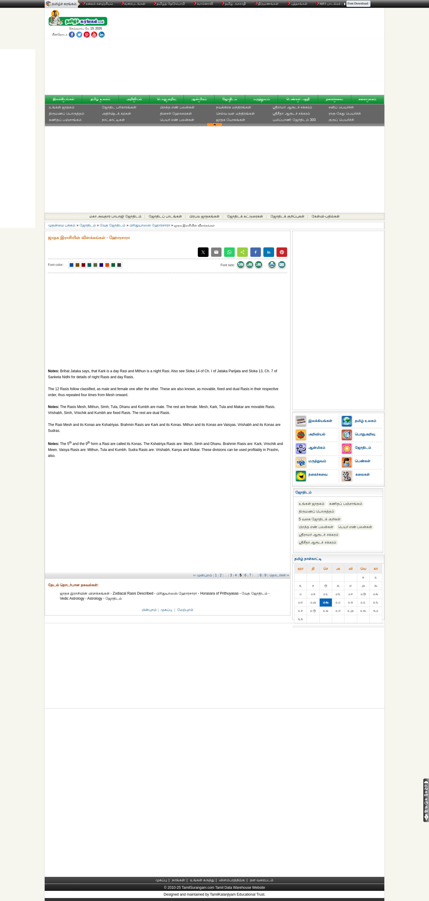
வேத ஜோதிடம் (112, 225)
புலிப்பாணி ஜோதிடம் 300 (294, 120)
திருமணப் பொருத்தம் (66, 113)
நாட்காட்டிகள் (113, 120)
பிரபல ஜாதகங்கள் (204, 216)
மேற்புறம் (185, 610)
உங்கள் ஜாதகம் (61, 107)
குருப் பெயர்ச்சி (341, 120)
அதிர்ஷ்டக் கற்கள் (116, 113)
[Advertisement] (271, 52)
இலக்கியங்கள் (63, 99)
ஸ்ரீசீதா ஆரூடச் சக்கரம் (291, 113)
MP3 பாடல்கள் (329, 3)
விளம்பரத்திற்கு (232, 880)
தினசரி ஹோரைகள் (176, 113)
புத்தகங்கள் (297, 3)
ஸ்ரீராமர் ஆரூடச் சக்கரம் (292, 107)
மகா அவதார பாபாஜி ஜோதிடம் (115, 216)
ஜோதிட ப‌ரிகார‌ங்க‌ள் (119, 107)
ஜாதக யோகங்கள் (230, 120)
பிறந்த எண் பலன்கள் (177, 107)
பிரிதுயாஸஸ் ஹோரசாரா (150, 225)
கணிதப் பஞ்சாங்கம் (65, 120)
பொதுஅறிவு (166, 99)
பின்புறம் (149, 610)
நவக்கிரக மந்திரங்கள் (233, 107)
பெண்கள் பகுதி (298, 99)
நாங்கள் (178, 880)
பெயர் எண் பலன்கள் (177, 120)
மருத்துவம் (261, 99)
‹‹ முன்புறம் (202, 575)
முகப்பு (166, 610)
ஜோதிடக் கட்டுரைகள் (245, 216)
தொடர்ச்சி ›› (279, 575)
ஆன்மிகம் (199, 99)
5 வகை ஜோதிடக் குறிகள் (320, 519)
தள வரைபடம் (261, 880)
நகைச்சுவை (334, 99)
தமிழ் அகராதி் (234, 3)
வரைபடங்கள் (133, 3)
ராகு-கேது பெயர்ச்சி (344, 113)
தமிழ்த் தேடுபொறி (169, 3)
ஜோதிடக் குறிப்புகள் (287, 216)
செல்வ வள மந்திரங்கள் (235, 113)
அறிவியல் (134, 99)
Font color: (55, 264)
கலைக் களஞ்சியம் (97, 3)
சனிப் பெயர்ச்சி (341, 107)
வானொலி (203, 3)
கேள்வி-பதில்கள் (326, 216)
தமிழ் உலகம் (100, 99)
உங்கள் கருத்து (202, 880)
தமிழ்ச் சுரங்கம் (64, 4)
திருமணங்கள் (267, 3)
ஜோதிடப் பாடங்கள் (165, 216)
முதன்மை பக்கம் (61, 225)
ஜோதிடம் (229, 99)
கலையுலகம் (367, 99)
